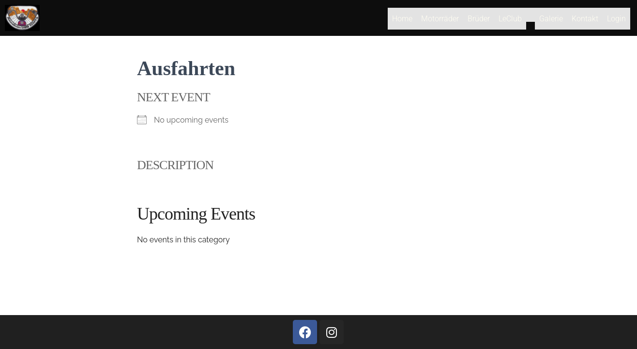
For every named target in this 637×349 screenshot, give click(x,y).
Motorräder (440, 20)
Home (402, 20)
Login (616, 20)
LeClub (510, 20)
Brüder (479, 20)
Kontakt (585, 20)
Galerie (551, 20)
